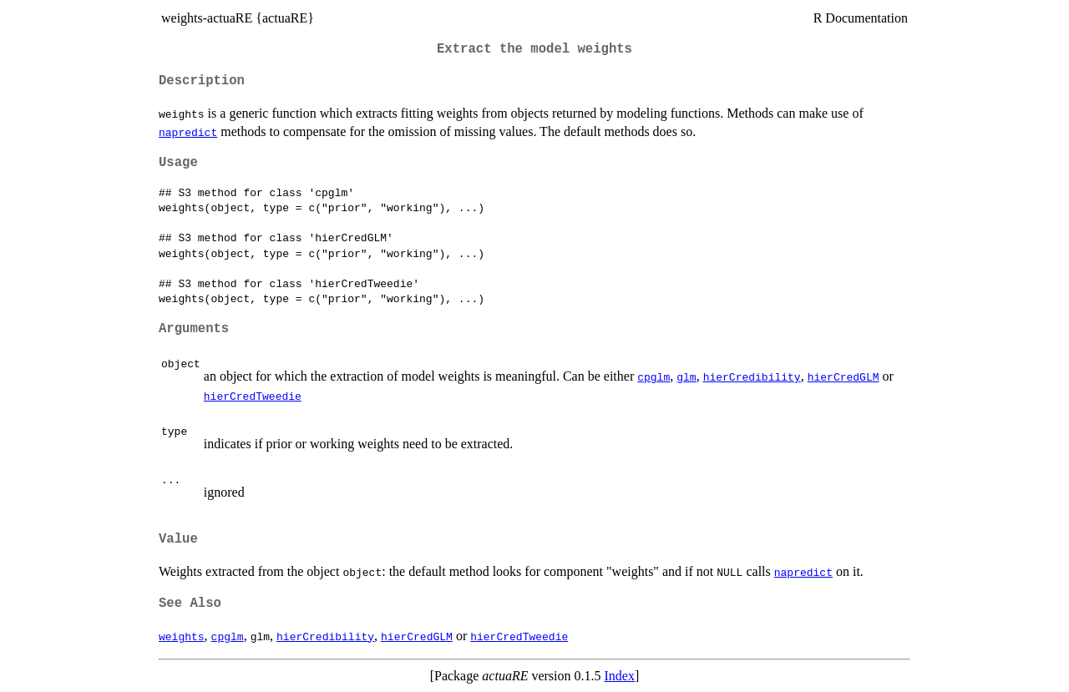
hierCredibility (752, 376)
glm (686, 376)
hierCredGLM (843, 376)
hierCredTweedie (252, 395)
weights (182, 636)
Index (620, 676)
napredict (188, 131)
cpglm (653, 376)
